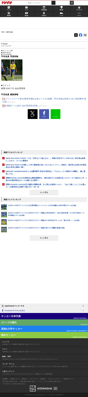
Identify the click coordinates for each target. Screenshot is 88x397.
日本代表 (4, 344)
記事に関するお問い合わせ (27, 381)
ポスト (32, 114)
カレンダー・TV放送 (33, 374)
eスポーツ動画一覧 (62, 366)
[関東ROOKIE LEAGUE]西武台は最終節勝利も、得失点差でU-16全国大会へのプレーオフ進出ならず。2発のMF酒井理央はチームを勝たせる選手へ (46, 179)
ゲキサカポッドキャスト (51, 359)
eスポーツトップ (35, 366)
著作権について (14, 379)
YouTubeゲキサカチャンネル (10, 359)
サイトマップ (33, 379)
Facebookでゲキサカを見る (13, 310)
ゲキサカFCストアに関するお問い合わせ (13, 383)
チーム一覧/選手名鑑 (46, 374)
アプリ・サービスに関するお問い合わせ (49, 381)
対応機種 (4, 379)
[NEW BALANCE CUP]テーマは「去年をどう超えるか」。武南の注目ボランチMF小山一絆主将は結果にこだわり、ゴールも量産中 (45, 159)
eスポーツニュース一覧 (48, 366)
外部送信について (68, 379)
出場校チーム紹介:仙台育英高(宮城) (26, 106)
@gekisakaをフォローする (12, 306)
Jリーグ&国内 (13, 344)
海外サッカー (29, 344)
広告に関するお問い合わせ (9, 381)
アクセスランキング (20, 374)
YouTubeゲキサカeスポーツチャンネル (31, 359)
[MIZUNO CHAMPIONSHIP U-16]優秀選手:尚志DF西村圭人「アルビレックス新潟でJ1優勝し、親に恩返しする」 (45, 172)
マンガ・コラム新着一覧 (9, 366)
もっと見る (44, 192)
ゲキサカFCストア (7, 374)
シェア (44, 114)
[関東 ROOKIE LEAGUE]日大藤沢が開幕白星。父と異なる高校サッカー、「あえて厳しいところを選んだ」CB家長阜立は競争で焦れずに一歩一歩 (46, 185)
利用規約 (42, 379)
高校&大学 (21, 344)
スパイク (37, 344)
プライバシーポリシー (54, 379)
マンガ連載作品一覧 (23, 366)
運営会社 (24, 379)
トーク (55, 113)
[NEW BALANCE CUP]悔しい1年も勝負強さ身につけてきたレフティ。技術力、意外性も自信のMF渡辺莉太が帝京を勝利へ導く (46, 166)
